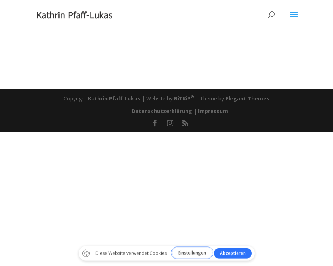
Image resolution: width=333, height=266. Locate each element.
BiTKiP (184, 98)
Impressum (213, 111)
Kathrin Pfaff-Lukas (114, 98)
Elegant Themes (247, 98)
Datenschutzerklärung (162, 111)
